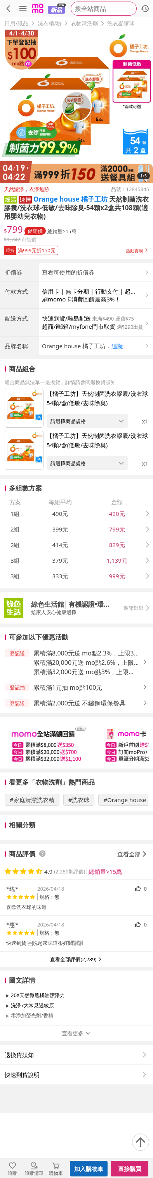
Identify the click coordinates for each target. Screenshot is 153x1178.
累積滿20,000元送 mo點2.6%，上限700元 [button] (83, 727)
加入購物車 (88, 1169)
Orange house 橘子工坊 (70, 199)
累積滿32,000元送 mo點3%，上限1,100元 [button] (81, 736)
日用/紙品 (16, 23)
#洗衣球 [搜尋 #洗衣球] (79, 864)
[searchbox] (104, 9)
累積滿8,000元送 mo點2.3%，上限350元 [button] (87, 718)
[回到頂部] (140, 1142)
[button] (10, 199)
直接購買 (129, 1169)
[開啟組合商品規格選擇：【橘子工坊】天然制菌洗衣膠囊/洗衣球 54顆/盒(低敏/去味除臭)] (87, 485)
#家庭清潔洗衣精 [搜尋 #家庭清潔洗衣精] (32, 864)
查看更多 (76, 1098)
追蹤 (117, 411)
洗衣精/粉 (49, 23)
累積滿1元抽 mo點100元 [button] (67, 752)
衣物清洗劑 (84, 23)
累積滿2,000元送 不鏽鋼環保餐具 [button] (79, 767)
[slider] (76, 807)
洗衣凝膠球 (120, 23)
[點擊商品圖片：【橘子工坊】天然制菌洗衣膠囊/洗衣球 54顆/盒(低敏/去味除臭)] (24, 472)
